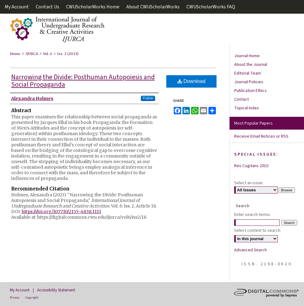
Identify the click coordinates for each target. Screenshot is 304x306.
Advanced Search (250, 250)
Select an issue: (248, 183)
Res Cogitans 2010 (251, 166)
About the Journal (250, 65)
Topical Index (246, 108)
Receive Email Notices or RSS (261, 136)
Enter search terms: (252, 215)
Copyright (31, 297)
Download (191, 81)
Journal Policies (248, 82)
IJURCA (31, 54)
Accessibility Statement (56, 290)
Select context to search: (257, 230)
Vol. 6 (47, 54)
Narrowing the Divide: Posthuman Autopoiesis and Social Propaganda (83, 80)
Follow (148, 98)
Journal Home (247, 56)
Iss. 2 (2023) (67, 54)
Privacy (15, 297)
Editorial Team (247, 73)
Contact (241, 99)
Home (15, 54)
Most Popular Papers (253, 123)
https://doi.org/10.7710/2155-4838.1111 (61, 211)
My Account (19, 290)
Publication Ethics (250, 91)
